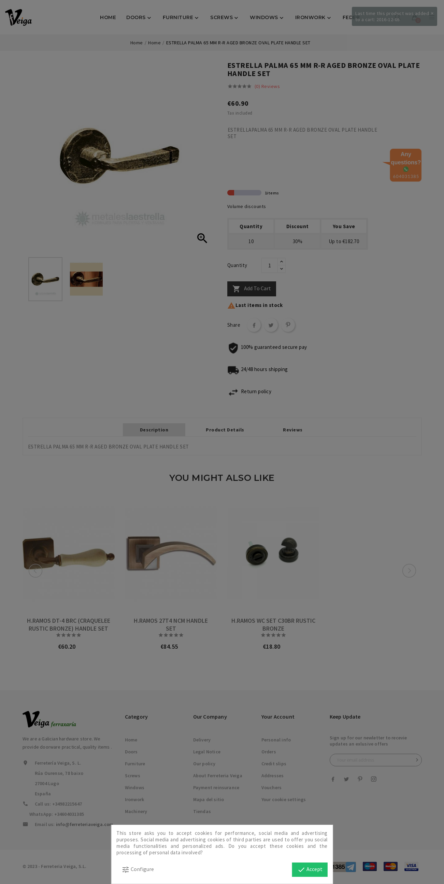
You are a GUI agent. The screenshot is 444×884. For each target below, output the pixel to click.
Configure (137, 870)
